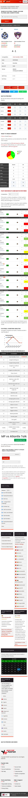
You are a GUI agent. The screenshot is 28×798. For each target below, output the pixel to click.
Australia (4, 728)
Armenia (4, 719)
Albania (4, 699)
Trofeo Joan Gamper (7, 512)
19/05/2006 (2, 301)
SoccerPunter (4, 6)
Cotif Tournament (6, 509)
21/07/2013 (2, 265)
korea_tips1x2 (20, 577)
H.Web (17, 615)
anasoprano (19, 597)
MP (2, 29)
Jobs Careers (18, 786)
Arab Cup (5, 498)
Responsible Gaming (6, 784)
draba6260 (19, 559)
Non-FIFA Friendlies (7, 492)
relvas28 (19, 600)
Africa (4, 696)
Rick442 (18, 547)
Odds (7, 214)
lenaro (18, 562)
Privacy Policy (5, 788)
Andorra (4, 705)
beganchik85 (20, 603)
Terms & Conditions (6, 786)
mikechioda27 (20, 585)
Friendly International (7, 495)
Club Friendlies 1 (6, 518)
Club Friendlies (6, 515)
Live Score (17, 769)
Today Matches (18, 771)
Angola (4, 708)
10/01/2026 (2, 214)
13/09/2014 (2, 237)
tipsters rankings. (19, 544)
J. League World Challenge (6, 502)
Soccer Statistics (11, 6)
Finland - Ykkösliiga (4, 290)
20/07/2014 (2, 243)
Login (20, 1)
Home (3, 136)
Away (10, 136)
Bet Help (4, 771)
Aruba (4, 722)
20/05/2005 (2, 316)
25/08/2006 (2, 295)
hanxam (18, 565)
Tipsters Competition (20, 773)
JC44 (18, 568)
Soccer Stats (18, 767)
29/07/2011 (2, 280)
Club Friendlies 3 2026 (5, 8)
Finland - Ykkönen (3, 217)
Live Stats (21, 87)
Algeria (4, 702)
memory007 (19, 606)
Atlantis (16, 29)
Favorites (14, 87)
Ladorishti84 (19, 591)
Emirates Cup (5, 506)
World (17, 6)
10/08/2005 (2, 309)
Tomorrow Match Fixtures (7, 546)
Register (25, 1)
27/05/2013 (2, 271)
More (3, 526)
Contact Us (17, 784)
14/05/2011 (2, 286)
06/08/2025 (2, 222)
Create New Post (20, 440)
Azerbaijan (5, 734)
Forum (16, 776)
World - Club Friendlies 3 (5, 209)
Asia (3, 725)
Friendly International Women (7, 522)
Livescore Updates (6, 537)
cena (18, 553)
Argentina (5, 716)
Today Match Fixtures (6, 540)
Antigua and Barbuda (5, 712)
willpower (19, 556)
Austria (4, 731)
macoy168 (19, 550)
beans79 (19, 588)
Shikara (18, 594)
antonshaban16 (20, 574)
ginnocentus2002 (19, 581)
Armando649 (20, 571)
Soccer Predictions (6, 769)
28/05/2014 (2, 250)
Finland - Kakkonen (4, 232)
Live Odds (7, 87)
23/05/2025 (2, 229)
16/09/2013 (2, 258)
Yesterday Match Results (7, 543)
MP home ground (13, 146)
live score (10, 321)
